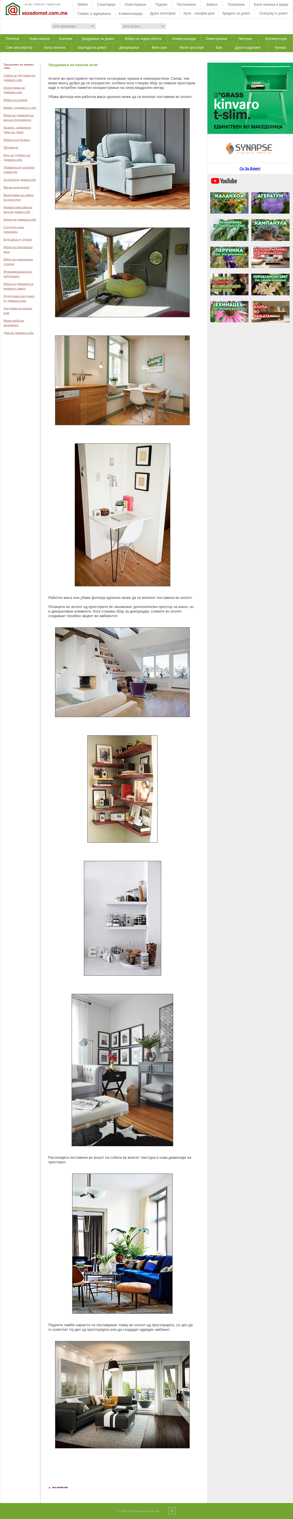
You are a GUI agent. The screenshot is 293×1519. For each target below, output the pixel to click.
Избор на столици (15, 99)
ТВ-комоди (10, 147)
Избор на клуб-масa (16, 139)
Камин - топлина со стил (19, 107)
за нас (29, 4)
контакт (40, 4)
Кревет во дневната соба (19, 219)
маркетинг (54, 4)
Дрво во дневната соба (18, 332)
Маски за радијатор (16, 187)
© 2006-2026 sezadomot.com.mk (138, 1511)
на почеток (59, 1487)
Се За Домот (250, 169)
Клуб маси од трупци (17, 239)
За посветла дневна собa (19, 179)
